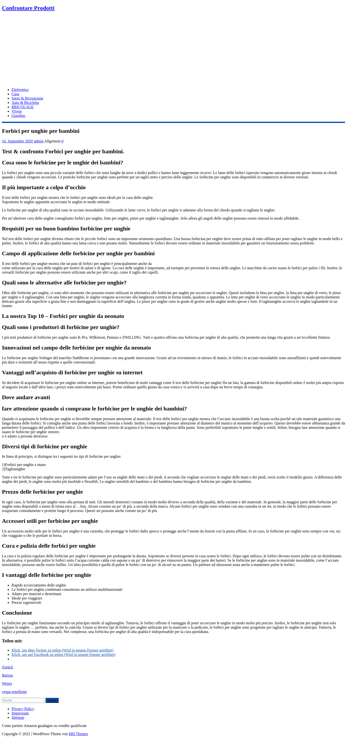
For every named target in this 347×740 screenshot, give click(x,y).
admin (38, 141)
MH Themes (78, 734)
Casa (15, 94)
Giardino (18, 116)
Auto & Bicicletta (25, 103)
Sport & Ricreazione (27, 98)
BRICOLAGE (23, 107)
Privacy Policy (23, 709)
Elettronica (20, 89)
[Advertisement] (173, 50)
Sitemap (18, 717)
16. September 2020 (17, 141)
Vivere (17, 111)
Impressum (20, 713)
